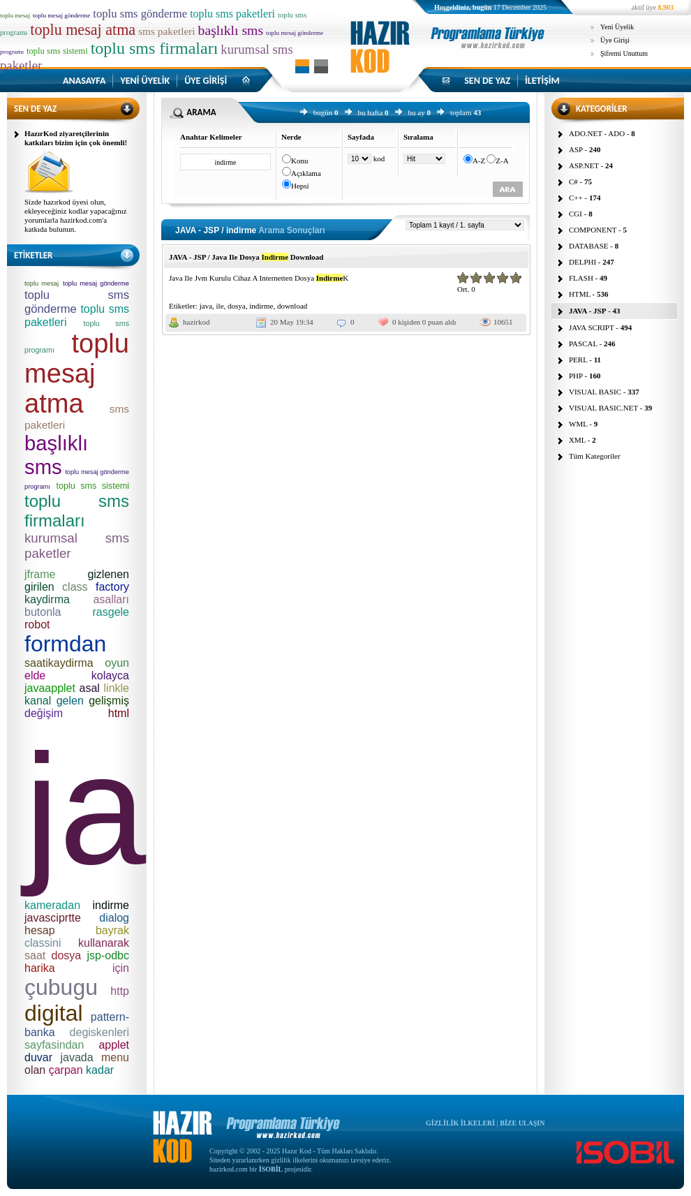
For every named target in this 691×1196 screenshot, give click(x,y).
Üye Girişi (615, 40)
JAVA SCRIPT (591, 327)
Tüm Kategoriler (595, 456)
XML (577, 440)
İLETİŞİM (542, 81)
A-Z (479, 160)
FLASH (581, 278)
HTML (579, 294)
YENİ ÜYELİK (145, 81)
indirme (261, 306)
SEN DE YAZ (487, 81)
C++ (576, 197)
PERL (578, 359)
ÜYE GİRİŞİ (205, 81)
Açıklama (306, 173)
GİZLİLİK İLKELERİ (460, 1123)
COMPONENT (592, 230)
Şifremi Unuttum (624, 53)
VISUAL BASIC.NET (603, 408)
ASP (576, 149)
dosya (237, 306)
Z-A (502, 160)
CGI (575, 213)
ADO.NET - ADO (597, 133)
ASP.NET (584, 165)
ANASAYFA (84, 81)
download (292, 306)
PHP (576, 375)
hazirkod (196, 322)
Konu (299, 160)
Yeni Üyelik (617, 27)
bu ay (416, 112)
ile (220, 306)
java (206, 306)
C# (573, 181)
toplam (461, 112)
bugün (323, 112)
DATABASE (589, 246)
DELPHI (582, 262)
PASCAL (583, 343)
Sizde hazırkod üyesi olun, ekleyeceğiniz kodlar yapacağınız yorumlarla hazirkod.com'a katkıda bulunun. (75, 215)
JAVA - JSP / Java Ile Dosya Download (246, 257)
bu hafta (370, 112)
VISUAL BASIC (595, 391)
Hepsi (300, 186)
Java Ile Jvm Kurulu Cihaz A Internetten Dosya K (258, 278)
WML (578, 424)
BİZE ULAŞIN (522, 1123)
